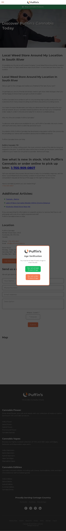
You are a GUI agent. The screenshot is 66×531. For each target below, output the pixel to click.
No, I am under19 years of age (33, 277)
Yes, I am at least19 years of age (33, 269)
